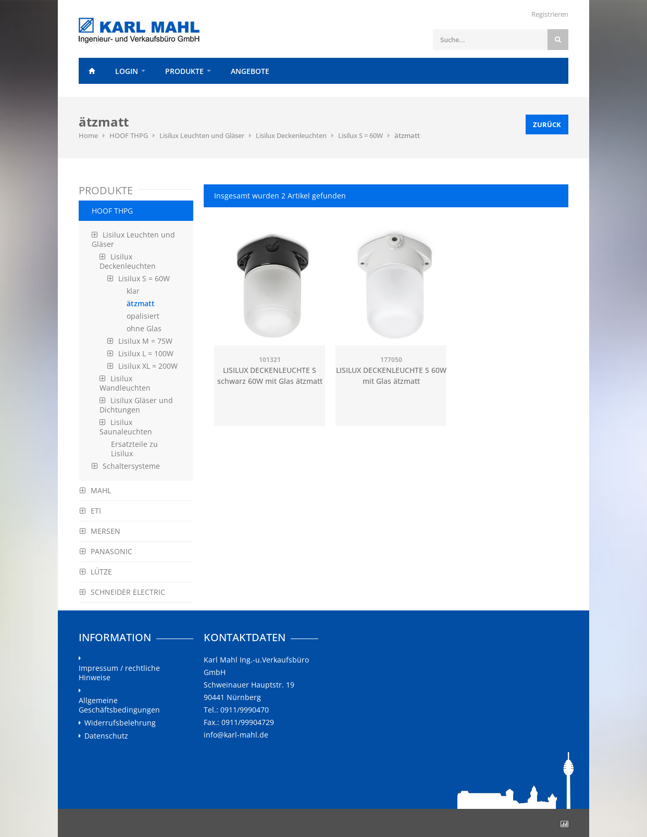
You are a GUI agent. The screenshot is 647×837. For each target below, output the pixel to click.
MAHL (95, 490)
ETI (90, 511)
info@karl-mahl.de (236, 735)
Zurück (547, 124)
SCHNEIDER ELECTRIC (122, 592)
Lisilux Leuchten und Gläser (201, 135)
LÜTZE (96, 572)
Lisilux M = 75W (139, 341)
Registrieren (549, 14)
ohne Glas (144, 328)
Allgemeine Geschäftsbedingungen (119, 705)
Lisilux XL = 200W (142, 366)
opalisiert (143, 316)
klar (133, 291)
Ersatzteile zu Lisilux (134, 448)
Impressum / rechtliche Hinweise (119, 673)
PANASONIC (106, 551)
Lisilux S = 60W (360, 135)
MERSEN (100, 531)
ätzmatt (407, 135)
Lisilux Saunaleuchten (125, 426)
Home (92, 71)
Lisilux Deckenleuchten (291, 135)
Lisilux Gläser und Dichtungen (136, 405)
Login (126, 71)
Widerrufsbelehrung (120, 723)
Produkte (184, 71)
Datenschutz (106, 736)
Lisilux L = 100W (140, 353)
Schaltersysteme (126, 466)
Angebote (250, 71)
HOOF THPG (128, 135)
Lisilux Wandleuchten (125, 383)
